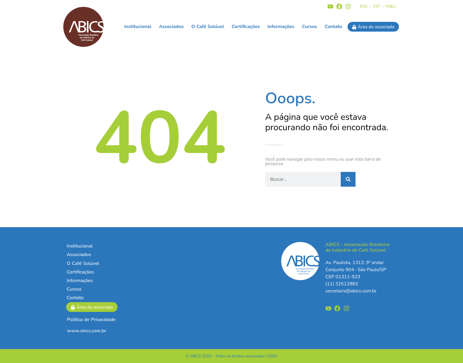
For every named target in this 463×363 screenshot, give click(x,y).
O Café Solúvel (207, 26)
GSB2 (272, 356)
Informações (281, 26)
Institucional (137, 26)
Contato (333, 26)
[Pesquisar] (348, 179)
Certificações (246, 26)
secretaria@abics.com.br (350, 291)
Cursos (309, 26)
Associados (171, 26)
